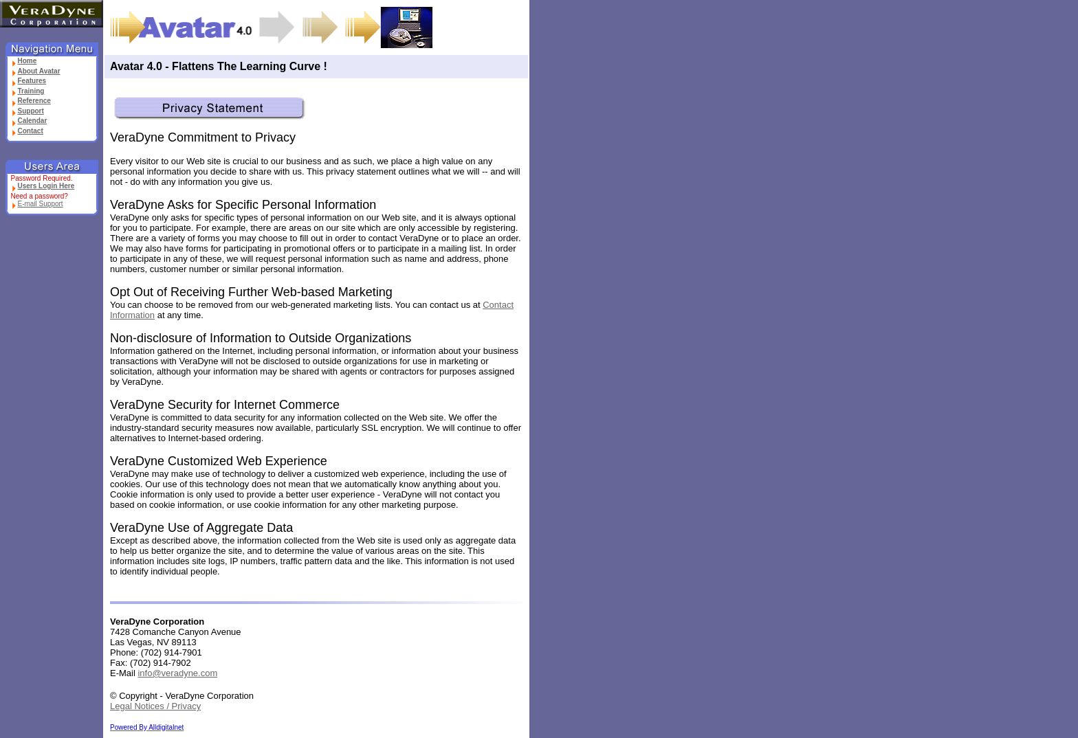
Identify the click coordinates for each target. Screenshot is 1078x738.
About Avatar (35, 71)
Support (27, 111)
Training (28, 91)
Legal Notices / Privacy (155, 706)
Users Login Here (43, 186)
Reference (31, 100)
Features (29, 81)
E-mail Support (37, 204)
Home (24, 61)
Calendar (29, 120)
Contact (27, 131)
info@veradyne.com (177, 673)
